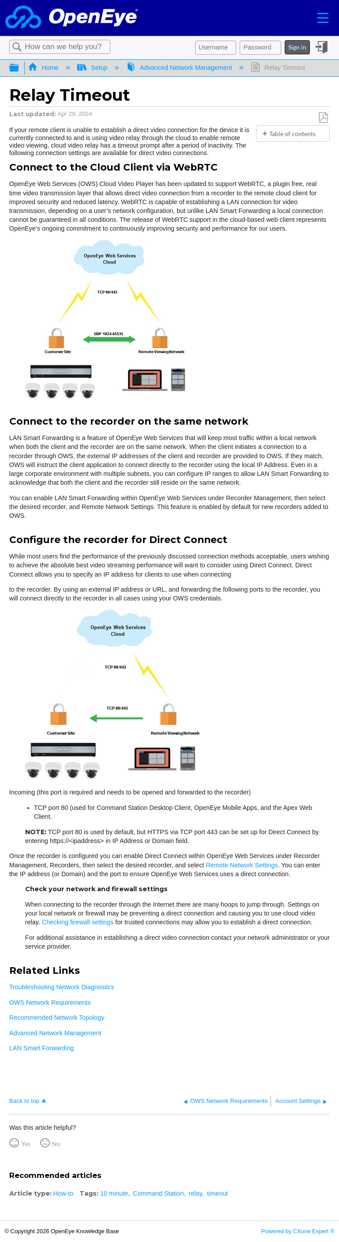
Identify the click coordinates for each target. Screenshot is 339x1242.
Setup (93, 67)
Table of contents (292, 133)
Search (17, 47)
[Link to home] (71, 17)
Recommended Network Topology (57, 1017)
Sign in (297, 47)
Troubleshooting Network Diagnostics (61, 987)
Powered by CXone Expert (298, 1231)
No (56, 1143)
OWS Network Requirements (50, 1002)
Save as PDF (323, 117)
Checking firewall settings (77, 922)
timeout (217, 1193)
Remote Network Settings (242, 865)
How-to (63, 1193)
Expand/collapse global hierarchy (20, 68)
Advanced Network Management (180, 67)
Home (44, 67)
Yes (25, 1143)
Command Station (158, 1193)
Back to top (24, 1101)
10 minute (114, 1193)
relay (195, 1193)
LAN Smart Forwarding (41, 1048)
